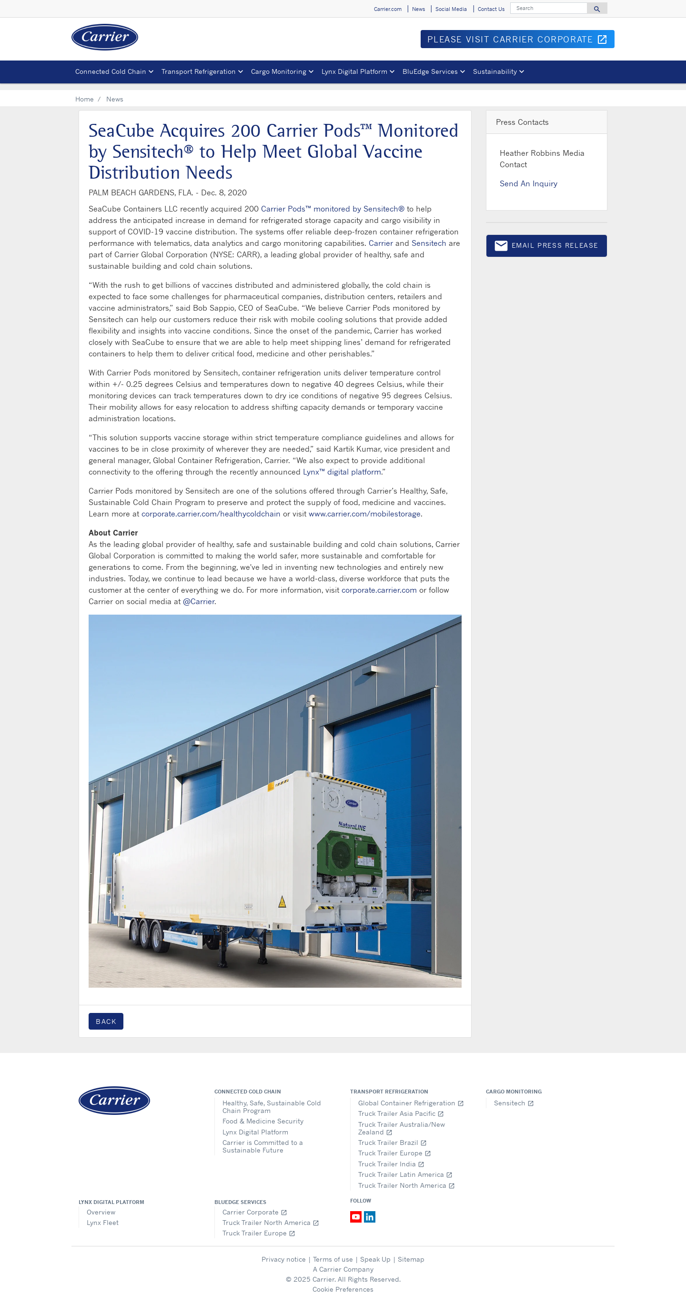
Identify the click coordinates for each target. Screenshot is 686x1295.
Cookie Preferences (343, 1282)
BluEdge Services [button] (430, 71)
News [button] (418, 9)
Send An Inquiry (528, 177)
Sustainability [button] (495, 71)
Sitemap (411, 1252)
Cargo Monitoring (514, 1085)
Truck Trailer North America (406, 1178)
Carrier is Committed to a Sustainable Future (262, 1139)
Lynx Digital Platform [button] (354, 71)
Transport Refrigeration (389, 1085)
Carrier (381, 236)
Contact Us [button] (491, 9)
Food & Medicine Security (262, 1114)
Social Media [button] (451, 9)
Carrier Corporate (254, 1205)
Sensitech (429, 236)
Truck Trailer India (391, 1157)
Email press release (546, 241)
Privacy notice (284, 1252)
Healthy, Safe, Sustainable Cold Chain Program (271, 1100)
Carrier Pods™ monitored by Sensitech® (332, 202)
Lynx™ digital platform (342, 465)
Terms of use (333, 1252)
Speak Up (375, 1252)
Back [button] (106, 1015)
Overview (101, 1205)
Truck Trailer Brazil (392, 1136)
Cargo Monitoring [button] (278, 71)
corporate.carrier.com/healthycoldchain (211, 507)
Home (84, 92)
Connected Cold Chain (247, 1085)
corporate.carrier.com (379, 583)
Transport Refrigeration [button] (198, 71)
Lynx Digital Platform (255, 1125)
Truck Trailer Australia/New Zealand (401, 1121)
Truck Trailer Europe (394, 1146)
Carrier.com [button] (388, 9)
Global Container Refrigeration (411, 1096)
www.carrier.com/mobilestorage (365, 507)
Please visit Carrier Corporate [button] (521, 41)
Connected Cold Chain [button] (110, 71)
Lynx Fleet (103, 1216)
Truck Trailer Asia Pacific (401, 1107)
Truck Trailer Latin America (405, 1167)
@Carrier (198, 594)
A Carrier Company (343, 1262)
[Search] (548, 8)
